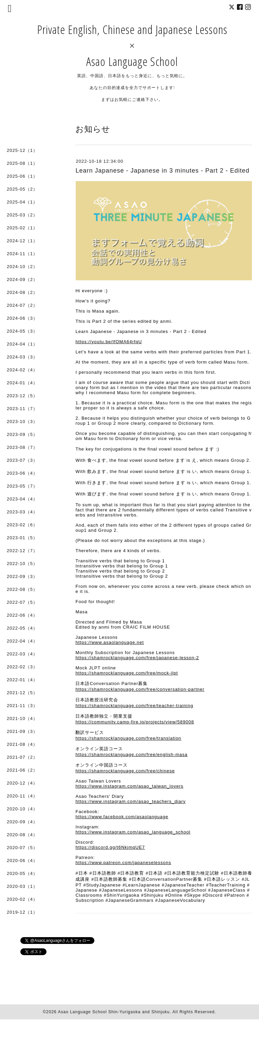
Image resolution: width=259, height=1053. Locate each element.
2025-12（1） (22, 150)
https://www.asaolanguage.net (109, 642)
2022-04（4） (22, 641)
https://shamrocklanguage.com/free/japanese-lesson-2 (137, 657)
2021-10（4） (22, 718)
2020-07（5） (22, 847)
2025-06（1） (22, 176)
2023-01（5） (22, 537)
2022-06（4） (22, 615)
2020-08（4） (22, 834)
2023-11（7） (22, 408)
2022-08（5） (22, 589)
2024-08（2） (22, 292)
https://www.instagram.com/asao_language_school (132, 832)
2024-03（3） (22, 356)
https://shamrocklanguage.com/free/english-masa (131, 754)
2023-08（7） (22, 447)
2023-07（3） (22, 460)
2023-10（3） (22, 421)
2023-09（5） (22, 434)
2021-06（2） (22, 770)
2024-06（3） (22, 318)
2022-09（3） (22, 576)
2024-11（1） (22, 253)
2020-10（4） (22, 808)
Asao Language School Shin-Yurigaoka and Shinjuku (114, 1012)
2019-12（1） (22, 912)
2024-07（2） (22, 305)
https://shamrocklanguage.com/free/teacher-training (134, 705)
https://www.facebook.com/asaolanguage (121, 816)
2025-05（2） (22, 189)
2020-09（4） (22, 821)
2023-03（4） (22, 511)
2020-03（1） (22, 886)
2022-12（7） (22, 550)
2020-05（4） (22, 873)
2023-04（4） (22, 499)
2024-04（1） (22, 344)
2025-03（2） (22, 214)
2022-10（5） (22, 563)
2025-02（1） (22, 227)
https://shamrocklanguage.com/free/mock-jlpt (126, 672)
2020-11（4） (22, 795)
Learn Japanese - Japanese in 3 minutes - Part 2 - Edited (162, 170)
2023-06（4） (22, 473)
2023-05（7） (22, 486)
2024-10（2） (22, 266)
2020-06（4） (22, 860)
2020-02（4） (22, 899)
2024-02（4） (22, 369)
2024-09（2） (22, 279)
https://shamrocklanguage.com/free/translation (128, 738)
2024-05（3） (22, 331)
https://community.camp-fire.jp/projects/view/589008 (134, 721)
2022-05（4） (22, 628)
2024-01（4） (22, 382)
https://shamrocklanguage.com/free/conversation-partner (139, 689)
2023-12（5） (22, 395)
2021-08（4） (22, 744)
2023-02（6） (22, 524)
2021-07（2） (22, 757)
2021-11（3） (22, 705)
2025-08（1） (22, 163)
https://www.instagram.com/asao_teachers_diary (130, 801)
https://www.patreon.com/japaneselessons (123, 862)
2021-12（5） (22, 692)
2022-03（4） (22, 653)
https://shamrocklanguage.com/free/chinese (124, 770)
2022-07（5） (22, 602)
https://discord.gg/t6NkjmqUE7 (110, 847)
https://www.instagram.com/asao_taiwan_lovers (129, 786)
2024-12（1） (22, 240)
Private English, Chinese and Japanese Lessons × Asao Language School (132, 45)
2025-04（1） (22, 202)
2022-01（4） (22, 679)
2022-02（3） (22, 666)
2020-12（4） (22, 783)
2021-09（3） (22, 731)
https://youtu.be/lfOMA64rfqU (108, 341)
